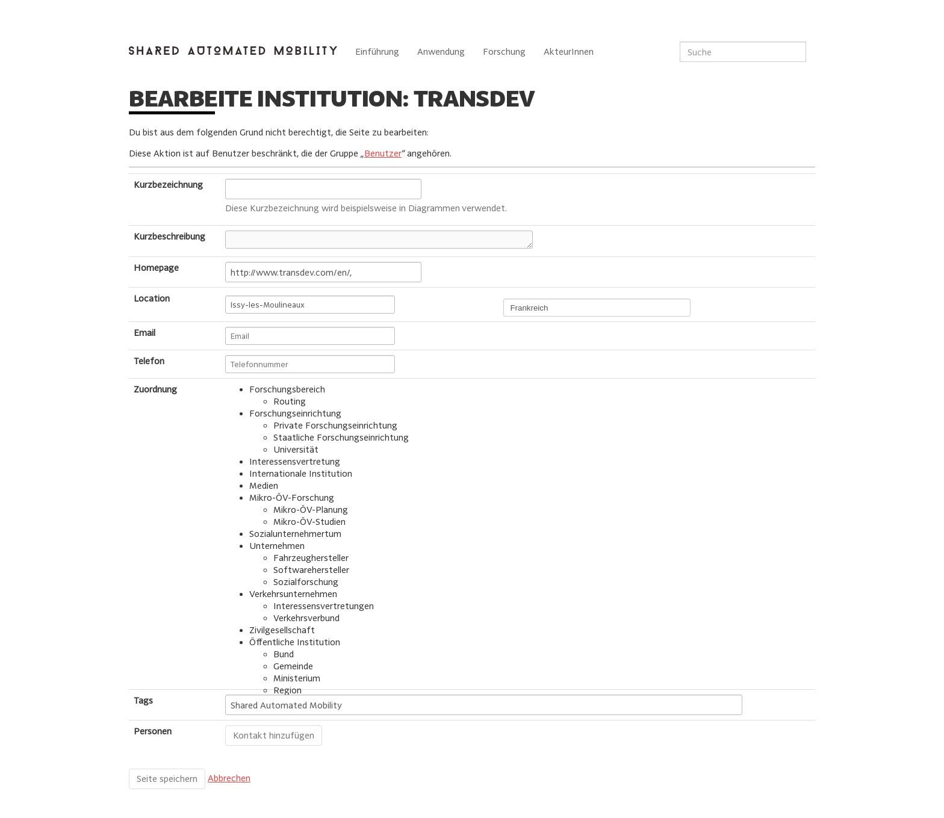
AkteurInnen (569, 51)
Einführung (377, 51)
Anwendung (441, 51)
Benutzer (383, 153)
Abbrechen (229, 778)
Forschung (504, 51)
